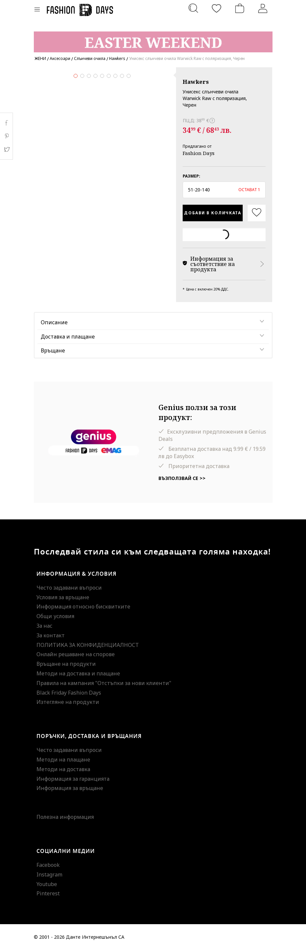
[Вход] (263, 8)
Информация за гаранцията (72, 778)
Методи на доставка (63, 769)
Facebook (48, 865)
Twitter (6, 149)
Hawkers (196, 81)
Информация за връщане (69, 788)
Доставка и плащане (68, 336)
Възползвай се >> (182, 478)
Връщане (53, 350)
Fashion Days (198, 153)
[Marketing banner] (153, 39)
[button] (224, 190)
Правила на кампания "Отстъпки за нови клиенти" (103, 683)
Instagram (49, 874)
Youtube (46, 884)
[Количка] (239, 8)
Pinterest (48, 893)
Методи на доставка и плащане (78, 673)
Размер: (191, 176)
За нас (44, 625)
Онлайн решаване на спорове (75, 654)
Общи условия (55, 616)
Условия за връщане (62, 597)
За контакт (50, 635)
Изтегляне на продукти (67, 702)
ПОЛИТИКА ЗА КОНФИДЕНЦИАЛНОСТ (87, 645)
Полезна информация (65, 816)
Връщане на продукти (66, 663)
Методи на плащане (63, 759)
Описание (54, 322)
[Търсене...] (193, 8)
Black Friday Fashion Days (68, 692)
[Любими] (216, 8)
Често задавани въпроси (69, 587)
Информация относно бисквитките (83, 606)
